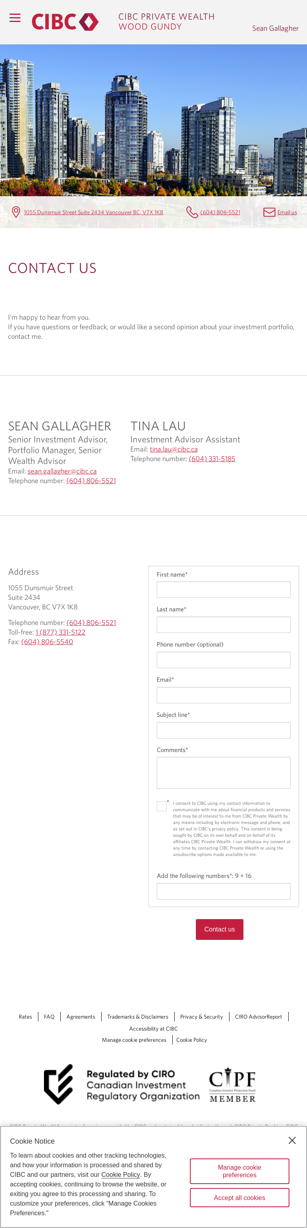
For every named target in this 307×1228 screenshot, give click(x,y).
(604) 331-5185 (212, 459)
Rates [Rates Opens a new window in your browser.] (25, 1016)
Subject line (173, 714)
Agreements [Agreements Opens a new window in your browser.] (80, 1016)
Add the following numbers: (204, 875)
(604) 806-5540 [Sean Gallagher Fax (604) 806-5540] (47, 641)
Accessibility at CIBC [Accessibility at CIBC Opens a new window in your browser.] (153, 1028)
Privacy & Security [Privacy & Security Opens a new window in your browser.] (201, 1016)
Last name (171, 609)
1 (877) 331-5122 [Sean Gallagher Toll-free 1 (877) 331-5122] (61, 632)
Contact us (219, 929)
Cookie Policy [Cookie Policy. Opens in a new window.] (121, 1174)
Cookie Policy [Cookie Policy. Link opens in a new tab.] (191, 1040)
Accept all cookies (239, 1197)
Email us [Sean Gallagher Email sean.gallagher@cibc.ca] (287, 212)
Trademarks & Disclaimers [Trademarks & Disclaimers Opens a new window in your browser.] (137, 1016)
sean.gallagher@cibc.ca (62, 471)
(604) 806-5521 (91, 481)
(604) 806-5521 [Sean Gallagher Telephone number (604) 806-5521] (220, 212)
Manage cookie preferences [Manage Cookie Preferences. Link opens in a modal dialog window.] (134, 1040)
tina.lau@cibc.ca (174, 449)
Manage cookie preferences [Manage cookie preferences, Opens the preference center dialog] (239, 1171)
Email (165, 679)
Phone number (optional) (190, 644)
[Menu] (15, 17)
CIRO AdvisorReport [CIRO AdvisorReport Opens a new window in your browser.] (258, 1016)
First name (172, 574)
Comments (172, 749)
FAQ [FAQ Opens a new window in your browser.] (49, 1016)
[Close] (292, 1140)
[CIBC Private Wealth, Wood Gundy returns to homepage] (138, 22)
